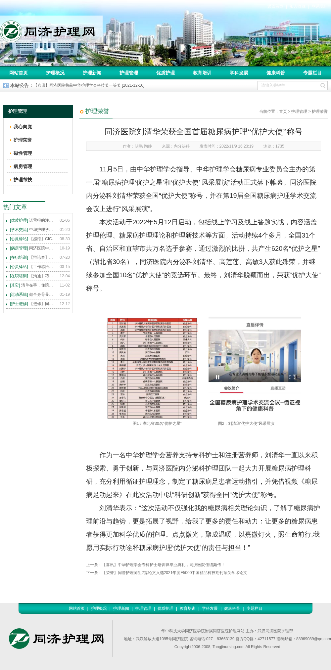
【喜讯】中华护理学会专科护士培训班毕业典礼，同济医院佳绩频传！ (163, 564)
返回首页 (275, 6)
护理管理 (128, 72)
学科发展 (239, 72)
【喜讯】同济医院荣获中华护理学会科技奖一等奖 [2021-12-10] (88, 85)
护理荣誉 (320, 111)
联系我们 (320, 6)
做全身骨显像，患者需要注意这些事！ (33, 294)
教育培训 (202, 72)
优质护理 (165, 72)
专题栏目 (312, 72)
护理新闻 (92, 72)
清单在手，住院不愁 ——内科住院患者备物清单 (33, 285)
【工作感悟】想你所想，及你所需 (33, 266)
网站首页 (18, 72)
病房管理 (23, 166)
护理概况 (55, 72)
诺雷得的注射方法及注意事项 (33, 220)
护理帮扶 (23, 179)
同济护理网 (51, 29)
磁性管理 (23, 153)
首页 (283, 111)
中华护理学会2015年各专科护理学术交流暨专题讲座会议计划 (33, 229)
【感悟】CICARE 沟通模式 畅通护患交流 (33, 239)
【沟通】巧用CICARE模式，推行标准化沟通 (33, 276)
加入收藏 (298, 6)
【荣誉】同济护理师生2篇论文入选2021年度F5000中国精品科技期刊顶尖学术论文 (174, 572)
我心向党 (23, 126)
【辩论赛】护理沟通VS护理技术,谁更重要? (33, 257)
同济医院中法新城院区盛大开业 (33, 248)
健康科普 (275, 72)
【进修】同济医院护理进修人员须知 (33, 303)
